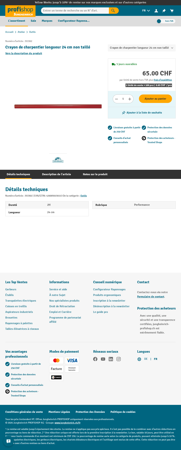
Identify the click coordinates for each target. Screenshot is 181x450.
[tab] (18, 174)
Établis (9, 295)
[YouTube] (103, 360)
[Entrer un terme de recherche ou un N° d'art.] (75, 10)
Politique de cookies (122, 412)
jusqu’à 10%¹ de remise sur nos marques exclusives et (85, 2)
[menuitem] (146, 10)
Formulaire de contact (150, 296)
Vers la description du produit (23, 53)
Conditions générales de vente (24, 412)
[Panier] (172, 10)
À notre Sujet (57, 295)
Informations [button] (59, 282)
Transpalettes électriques (20, 300)
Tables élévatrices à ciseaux (22, 329)
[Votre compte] (156, 10)
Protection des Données (90, 412)
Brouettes (11, 317)
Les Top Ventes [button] (16, 282)
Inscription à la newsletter (109, 300)
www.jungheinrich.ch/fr (67, 422)
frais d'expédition (163, 79)
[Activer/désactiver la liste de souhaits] (142, 113)
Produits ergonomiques (107, 295)
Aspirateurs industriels (19, 312)
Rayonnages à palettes (19, 323)
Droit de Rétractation (62, 306)
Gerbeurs (10, 289)
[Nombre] (123, 98)
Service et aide (58, 289)
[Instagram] (118, 360)
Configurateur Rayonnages (109, 289)
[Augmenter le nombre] (129, 98)
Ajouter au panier (155, 98)
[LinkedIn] (111, 360)
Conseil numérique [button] (107, 282)
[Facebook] (95, 360)
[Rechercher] (114, 10)
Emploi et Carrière (60, 312)
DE (146, 359)
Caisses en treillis (16, 306)
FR (155, 359)
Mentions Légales (59, 412)
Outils (83, 195)
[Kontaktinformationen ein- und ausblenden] (9, 441)
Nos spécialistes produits (64, 300)
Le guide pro (100, 312)
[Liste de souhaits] (164, 10)
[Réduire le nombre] (116, 98)
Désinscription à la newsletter (111, 306)
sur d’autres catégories (132, 2)
